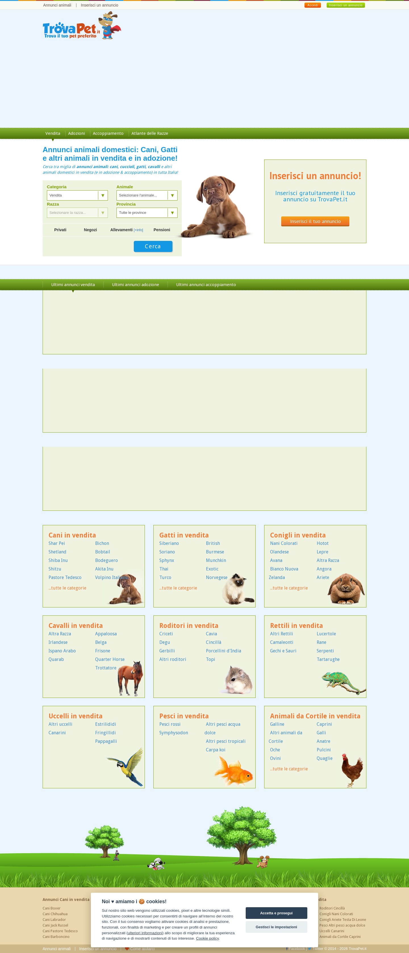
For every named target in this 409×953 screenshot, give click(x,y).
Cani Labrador (54, 919)
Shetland (57, 552)
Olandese (279, 552)
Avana (276, 560)
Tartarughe (328, 659)
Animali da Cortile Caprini (340, 937)
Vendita (52, 133)
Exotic (212, 569)
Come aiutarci (140, 948)
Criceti (166, 633)
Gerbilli (167, 651)
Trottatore (105, 668)
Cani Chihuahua (55, 914)
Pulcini (324, 750)
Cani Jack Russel (55, 925)
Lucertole (326, 633)
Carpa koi (216, 750)
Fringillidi (105, 732)
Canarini (57, 732)
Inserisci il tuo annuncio (315, 221)
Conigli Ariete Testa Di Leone (343, 919)
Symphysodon (173, 732)
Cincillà (213, 642)
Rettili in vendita (296, 626)
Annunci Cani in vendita (66, 899)
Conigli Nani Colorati (336, 914)
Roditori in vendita (188, 626)
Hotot (323, 543)
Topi (210, 659)
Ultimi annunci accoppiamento (206, 284)
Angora (324, 569)
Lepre (322, 552)
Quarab (56, 659)
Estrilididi (105, 724)
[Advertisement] (204, 85)
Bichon (102, 543)
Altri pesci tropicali (226, 741)
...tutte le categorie (67, 588)
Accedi (312, 5)
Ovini (275, 758)
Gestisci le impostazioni (276, 927)
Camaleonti (281, 642)
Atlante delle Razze (150, 133)
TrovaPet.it (357, 948)
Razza (53, 204)
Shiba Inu (58, 560)
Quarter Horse (110, 659)
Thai (163, 569)
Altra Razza (328, 560)
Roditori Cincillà (332, 908)
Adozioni (76, 133)
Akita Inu (104, 569)
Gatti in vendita (184, 535)
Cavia (211, 633)
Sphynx (166, 560)
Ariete (323, 577)
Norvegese (217, 577)
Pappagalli (106, 741)
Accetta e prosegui (276, 913)
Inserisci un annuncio (99, 5)
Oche (275, 750)
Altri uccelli (60, 724)
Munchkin (216, 560)
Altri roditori (172, 659)
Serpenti (325, 651)
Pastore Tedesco (65, 577)
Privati (60, 230)
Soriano (167, 552)
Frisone (102, 651)
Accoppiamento (108, 133)
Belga (101, 642)
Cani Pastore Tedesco (60, 931)
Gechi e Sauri (283, 651)
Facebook (295, 948)
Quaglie (325, 758)
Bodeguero (106, 560)
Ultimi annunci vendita (73, 284)
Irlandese (58, 642)
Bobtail (102, 552)
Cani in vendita (72, 535)
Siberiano (169, 543)
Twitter (315, 948)
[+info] (138, 230)
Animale (124, 187)
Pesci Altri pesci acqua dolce (342, 925)
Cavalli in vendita (76, 626)
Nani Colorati (284, 543)
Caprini (324, 724)
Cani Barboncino (56, 937)
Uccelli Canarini (332, 931)
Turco (165, 577)
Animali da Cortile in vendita (315, 716)
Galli (321, 732)
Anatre (323, 741)
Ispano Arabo (62, 651)
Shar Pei (57, 543)
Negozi (90, 230)
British (213, 543)
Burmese (215, 552)
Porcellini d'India (223, 651)
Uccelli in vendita (76, 716)
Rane (321, 642)
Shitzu (55, 569)
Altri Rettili (281, 633)
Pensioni (162, 230)
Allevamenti (126, 230)
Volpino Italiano (111, 577)
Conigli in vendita (298, 535)
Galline (277, 724)
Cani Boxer (51, 908)
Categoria (56, 187)
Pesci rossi (170, 724)
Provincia (126, 204)
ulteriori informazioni (145, 933)
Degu (164, 642)
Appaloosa (106, 633)
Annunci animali (57, 5)
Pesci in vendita (184, 716)
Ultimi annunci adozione (135, 284)
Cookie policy (207, 938)
